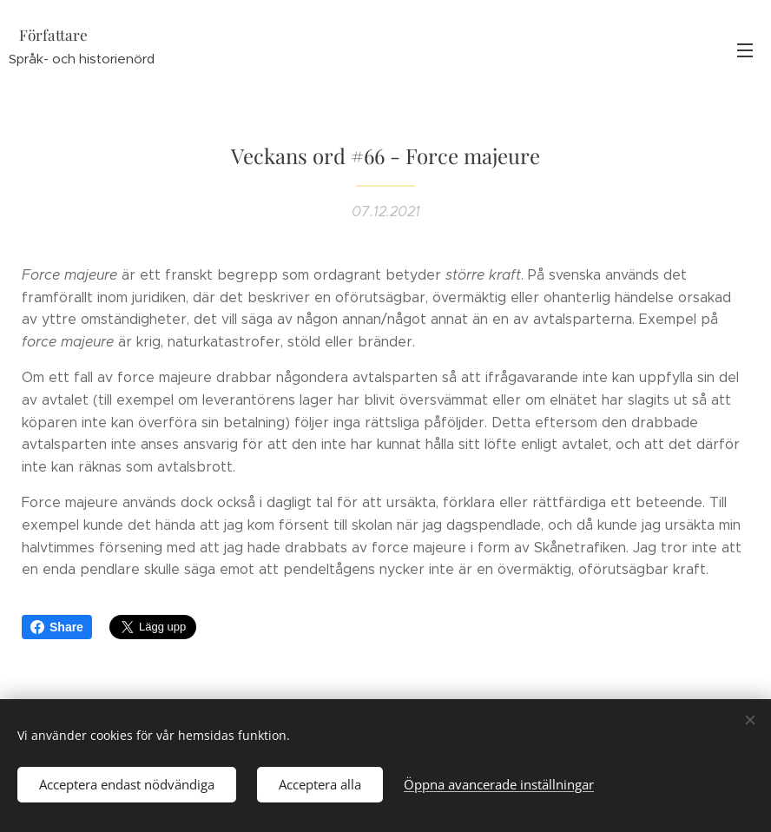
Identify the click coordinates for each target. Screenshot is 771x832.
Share (56, 627)
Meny (745, 50)
